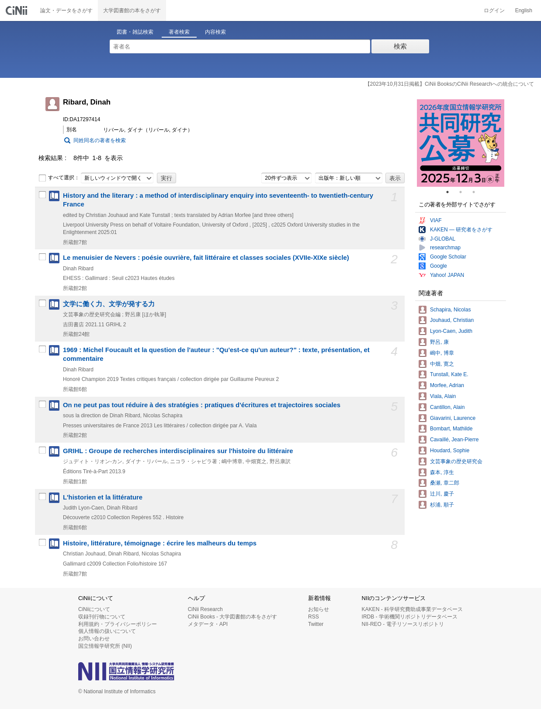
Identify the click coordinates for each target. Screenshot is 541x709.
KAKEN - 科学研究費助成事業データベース (412, 609)
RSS (313, 617)
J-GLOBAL (442, 239)
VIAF (436, 220)
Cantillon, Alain (447, 407)
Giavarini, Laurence (452, 418)
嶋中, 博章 (442, 353)
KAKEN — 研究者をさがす (461, 230)
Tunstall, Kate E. (449, 374)
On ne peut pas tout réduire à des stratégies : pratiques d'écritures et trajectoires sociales (201, 405)
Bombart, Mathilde (451, 429)
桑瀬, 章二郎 (444, 483)
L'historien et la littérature (102, 497)
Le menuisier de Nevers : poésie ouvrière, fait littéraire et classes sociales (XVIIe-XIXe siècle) (206, 257)
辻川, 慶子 (442, 494)
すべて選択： (59, 178)
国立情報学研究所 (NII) (105, 646)
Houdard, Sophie (449, 450)
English (523, 10)
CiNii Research (205, 609)
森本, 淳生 (442, 472)
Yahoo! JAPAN (447, 275)
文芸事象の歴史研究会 (456, 461)
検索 (400, 46)
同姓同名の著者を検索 (99, 140)
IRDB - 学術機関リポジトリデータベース (410, 617)
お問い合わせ (94, 639)
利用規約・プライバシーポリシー (117, 624)
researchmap (445, 247)
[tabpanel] (460, 143)
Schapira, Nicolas (450, 310)
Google (438, 266)
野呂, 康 (439, 342)
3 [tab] (477, 192)
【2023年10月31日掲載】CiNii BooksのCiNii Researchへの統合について (449, 84)
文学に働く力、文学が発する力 (109, 303)
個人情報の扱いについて (107, 631)
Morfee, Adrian (447, 385)
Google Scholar (448, 257)
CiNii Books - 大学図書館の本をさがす (232, 617)
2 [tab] (464, 192)
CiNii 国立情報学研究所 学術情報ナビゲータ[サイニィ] (17, 10)
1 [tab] (451, 192)
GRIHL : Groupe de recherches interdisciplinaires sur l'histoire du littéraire (178, 450)
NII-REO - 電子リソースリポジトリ (403, 624)
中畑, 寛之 (442, 364)
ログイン (494, 10)
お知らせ (318, 609)
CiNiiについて (94, 609)
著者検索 (179, 32)
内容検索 (215, 32)
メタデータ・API (208, 624)
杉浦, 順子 (442, 505)
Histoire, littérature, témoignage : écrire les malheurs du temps (160, 543)
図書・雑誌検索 (135, 32)
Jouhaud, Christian (452, 320)
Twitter (315, 624)
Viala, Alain (443, 396)
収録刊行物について (101, 617)
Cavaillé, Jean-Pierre (454, 440)
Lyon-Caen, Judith (451, 331)
